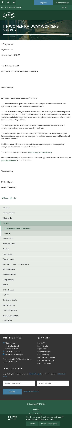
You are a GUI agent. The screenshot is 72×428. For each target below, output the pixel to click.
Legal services (8, 254)
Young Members (8, 280)
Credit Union (7, 321)
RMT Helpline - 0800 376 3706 (11, 7)
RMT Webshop (43, 354)
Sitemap (36, 409)
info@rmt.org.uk (16, 354)
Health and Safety (9, 244)
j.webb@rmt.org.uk (8, 160)
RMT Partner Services (45, 360)
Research (6, 233)
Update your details (10, 300)
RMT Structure (8, 239)
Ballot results (7, 218)
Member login (62, 2)
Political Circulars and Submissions (16, 228)
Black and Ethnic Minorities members (16, 264)
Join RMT (6, 208)
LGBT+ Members (9, 269)
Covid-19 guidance (44, 363)
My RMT (6, 295)
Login (12, 391)
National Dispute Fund (11, 315)
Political (6, 223)
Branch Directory (9, 305)
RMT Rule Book (8, 290)
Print (13, 198)
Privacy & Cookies (36, 414)
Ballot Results (42, 346)
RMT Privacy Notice (10, 310)
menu (64, 7)
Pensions (6, 249)
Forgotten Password (31, 391)
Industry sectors (9, 213)
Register (43, 2)
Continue (32, 424)
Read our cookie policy (49, 424)
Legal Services (42, 349)
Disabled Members (9, 274)
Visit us (5, 285)
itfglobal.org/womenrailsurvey (40, 152)
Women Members (9, 259)
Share (4, 198)
